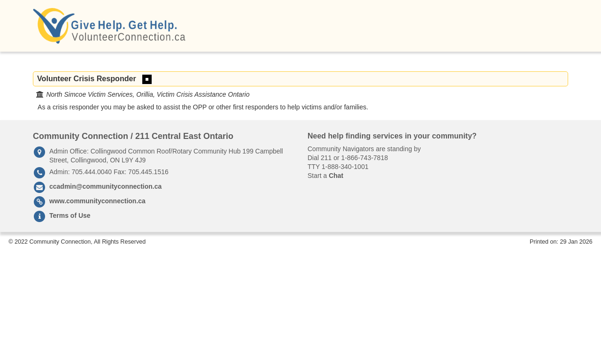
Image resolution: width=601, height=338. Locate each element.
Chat (336, 175)
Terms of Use (70, 215)
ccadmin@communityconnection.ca (105, 186)
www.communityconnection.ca (97, 201)
